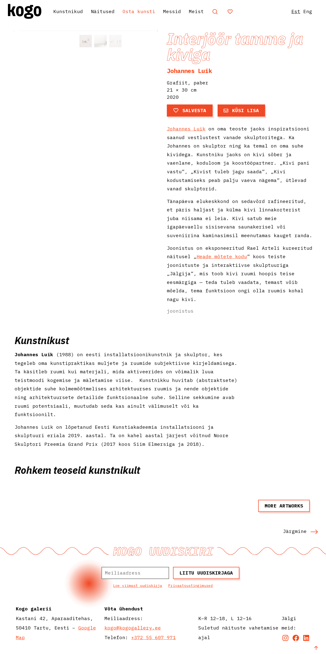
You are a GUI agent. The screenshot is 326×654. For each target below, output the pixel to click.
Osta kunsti (139, 11)
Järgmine (300, 531)
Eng (307, 11)
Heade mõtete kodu (222, 256)
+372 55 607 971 (153, 637)
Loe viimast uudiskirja (137, 585)
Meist (196, 11)
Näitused (103, 11)
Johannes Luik (189, 71)
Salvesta (189, 110)
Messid (172, 11)
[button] (156, 79)
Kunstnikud (68, 11)
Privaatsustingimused (190, 585)
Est (295, 11)
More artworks (284, 506)
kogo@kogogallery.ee (132, 628)
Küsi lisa (241, 110)
